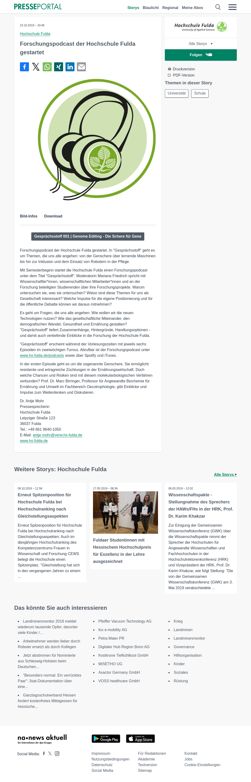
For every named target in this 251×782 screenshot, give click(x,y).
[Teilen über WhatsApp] (47, 66)
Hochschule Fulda (35, 34)
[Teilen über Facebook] (24, 66)
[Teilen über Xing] (58, 66)
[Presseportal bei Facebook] (42, 754)
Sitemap (145, 770)
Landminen (183, 630)
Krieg (178, 621)
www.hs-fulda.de (34, 441)
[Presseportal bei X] (48, 754)
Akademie (146, 759)
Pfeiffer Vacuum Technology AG (125, 621)
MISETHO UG (110, 664)
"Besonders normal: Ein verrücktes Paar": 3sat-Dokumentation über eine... (49, 681)
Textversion (147, 765)
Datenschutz (102, 765)
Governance (184, 647)
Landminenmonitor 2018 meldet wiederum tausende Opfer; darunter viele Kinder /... (48, 627)
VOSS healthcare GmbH (119, 681)
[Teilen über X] (35, 66)
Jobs (188, 759)
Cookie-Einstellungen (202, 765)
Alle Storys (201, 44)
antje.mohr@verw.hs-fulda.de (57, 435)
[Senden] (81, 66)
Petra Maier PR (111, 638)
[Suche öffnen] (218, 7)
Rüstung (181, 681)
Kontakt (190, 753)
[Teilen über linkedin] (69, 66)
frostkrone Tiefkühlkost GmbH (123, 655)
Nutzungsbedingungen (111, 759)
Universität (177, 93)
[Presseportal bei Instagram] (55, 753)
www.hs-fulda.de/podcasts (42, 355)
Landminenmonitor (189, 638)
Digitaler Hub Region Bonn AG (124, 647)
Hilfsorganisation (188, 655)
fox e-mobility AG (112, 630)
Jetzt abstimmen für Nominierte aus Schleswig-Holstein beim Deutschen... (46, 661)
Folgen (201, 55)
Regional (170, 8)
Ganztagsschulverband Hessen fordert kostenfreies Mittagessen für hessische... (47, 701)
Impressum (101, 753)
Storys (133, 8)
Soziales (181, 672)
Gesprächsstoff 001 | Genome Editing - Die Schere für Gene (87, 236)
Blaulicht (151, 8)
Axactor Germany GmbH (119, 672)
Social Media (102, 770)
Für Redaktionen (152, 753)
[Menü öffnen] (232, 7)
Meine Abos (192, 8)
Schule (201, 93)
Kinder (179, 664)
